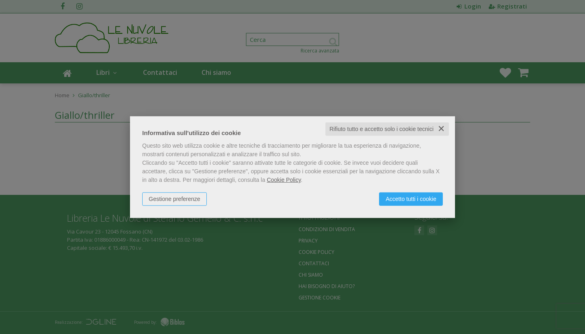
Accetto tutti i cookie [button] (411, 199)
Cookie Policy (284, 180)
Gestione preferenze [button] (174, 199)
